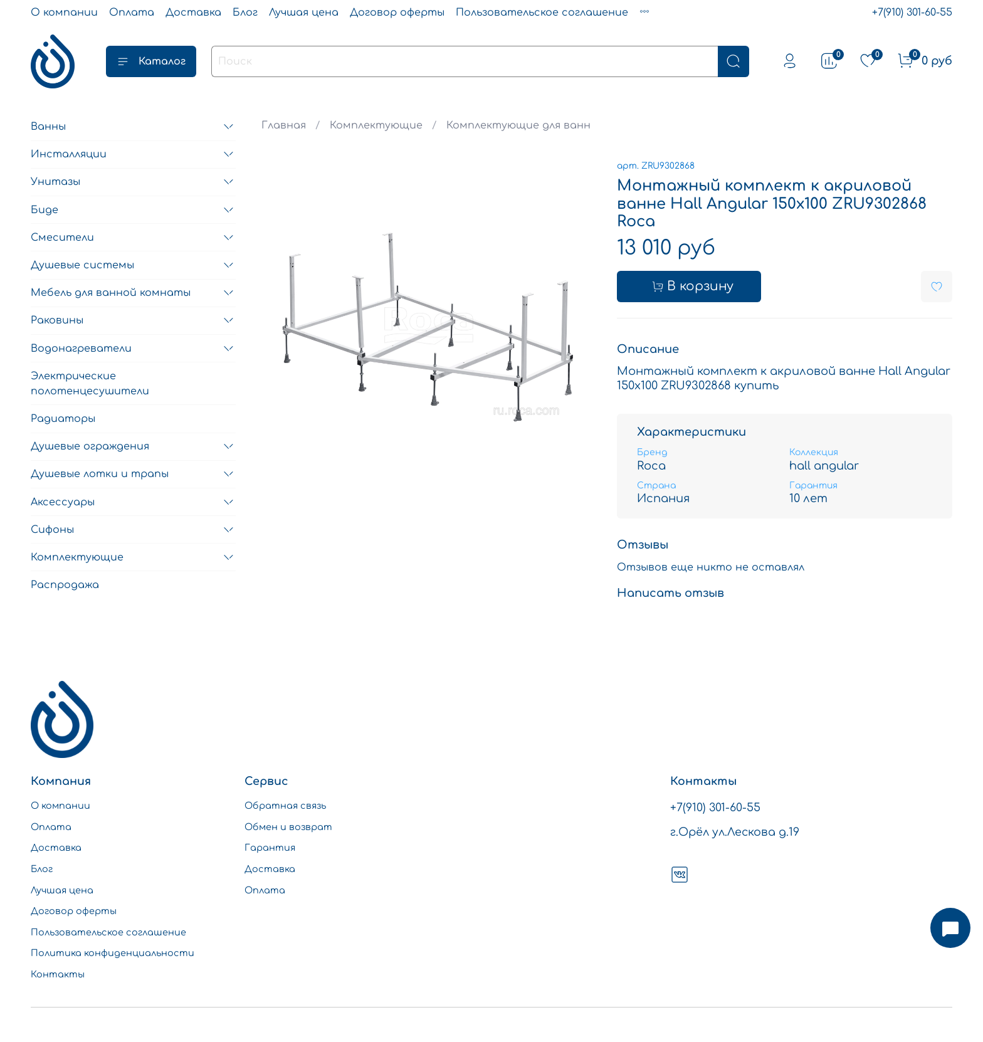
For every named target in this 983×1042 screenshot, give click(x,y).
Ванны (48, 126)
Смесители (62, 237)
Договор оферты (397, 12)
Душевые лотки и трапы (100, 474)
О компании (64, 12)
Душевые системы (82, 265)
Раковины (57, 320)
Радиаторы (63, 418)
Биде (44, 210)
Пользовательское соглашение (542, 12)
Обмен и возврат (288, 827)
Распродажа (65, 585)
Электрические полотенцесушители (90, 384)
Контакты (58, 974)
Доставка (193, 12)
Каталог (151, 61)
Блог (245, 12)
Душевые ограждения (90, 446)
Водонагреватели (81, 348)
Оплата (131, 12)
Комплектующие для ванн (518, 125)
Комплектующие (376, 125)
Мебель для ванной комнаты (111, 292)
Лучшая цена (304, 12)
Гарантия (269, 848)
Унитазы (55, 181)
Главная (283, 125)
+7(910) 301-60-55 (912, 12)
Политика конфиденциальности (112, 953)
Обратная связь (285, 806)
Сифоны (52, 529)
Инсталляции (69, 154)
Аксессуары (63, 502)
